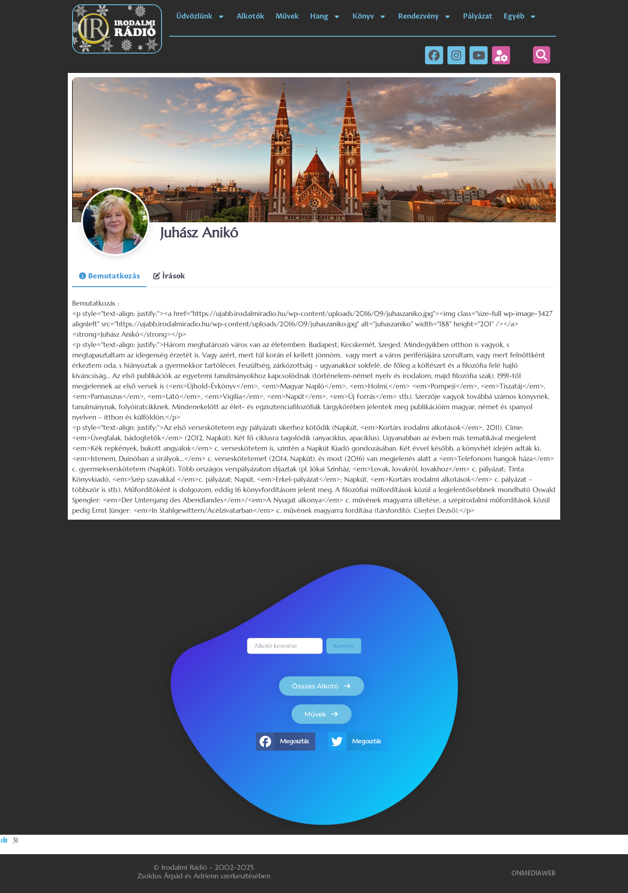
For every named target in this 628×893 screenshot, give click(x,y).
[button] (541, 54)
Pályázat (477, 16)
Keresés (343, 646)
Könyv (369, 16)
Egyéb (520, 16)
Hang (325, 16)
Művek (287, 16)
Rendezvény (425, 16)
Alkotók (250, 16)
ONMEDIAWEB (533, 873)
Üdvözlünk (200, 16)
